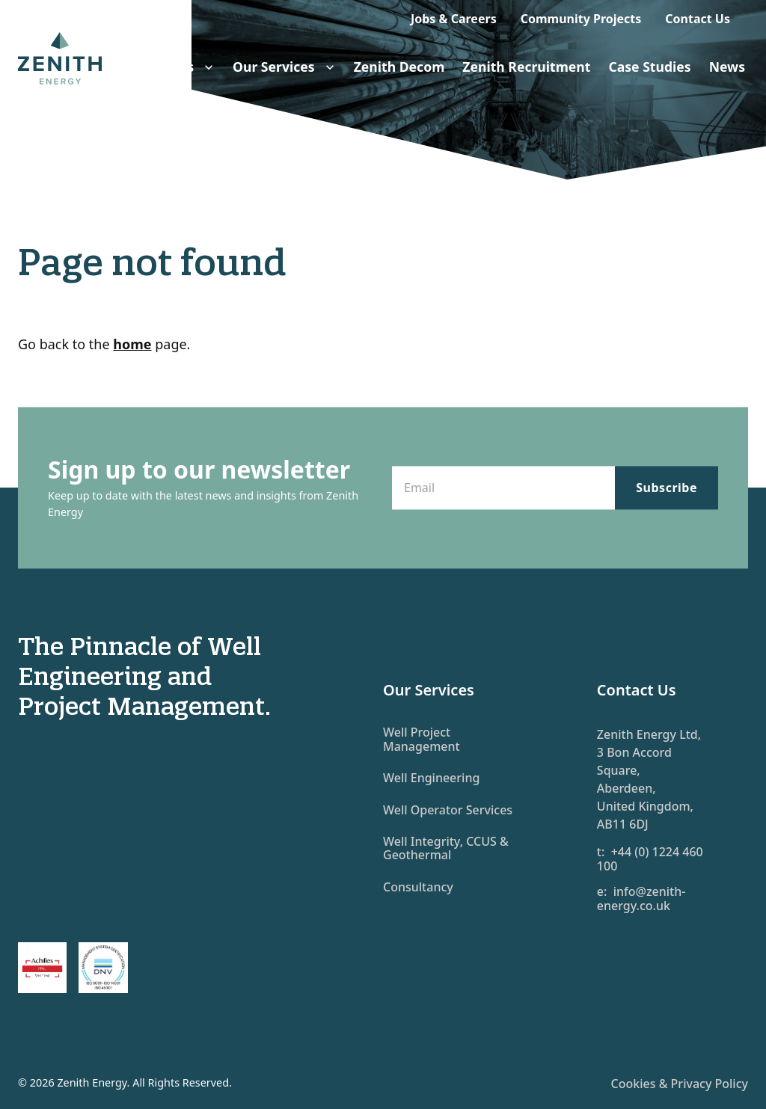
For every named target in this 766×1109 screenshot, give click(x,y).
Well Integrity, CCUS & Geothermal (446, 848)
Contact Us (697, 18)
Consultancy (418, 887)
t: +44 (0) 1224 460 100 (650, 859)
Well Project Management (421, 739)
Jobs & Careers (454, 18)
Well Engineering (431, 777)
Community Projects (581, 18)
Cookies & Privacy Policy (679, 1083)
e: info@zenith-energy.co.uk (641, 898)
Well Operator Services (447, 810)
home (132, 344)
